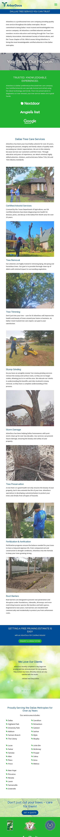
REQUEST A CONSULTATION (30, 641)
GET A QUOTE (30, 812)
